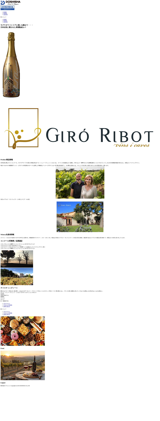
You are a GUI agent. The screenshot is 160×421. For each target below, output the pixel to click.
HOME (5, 12)
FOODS (5, 13)
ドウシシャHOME (7, 305)
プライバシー (6, 303)
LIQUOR (5, 14)
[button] (80, 17)
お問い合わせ (6, 306)
